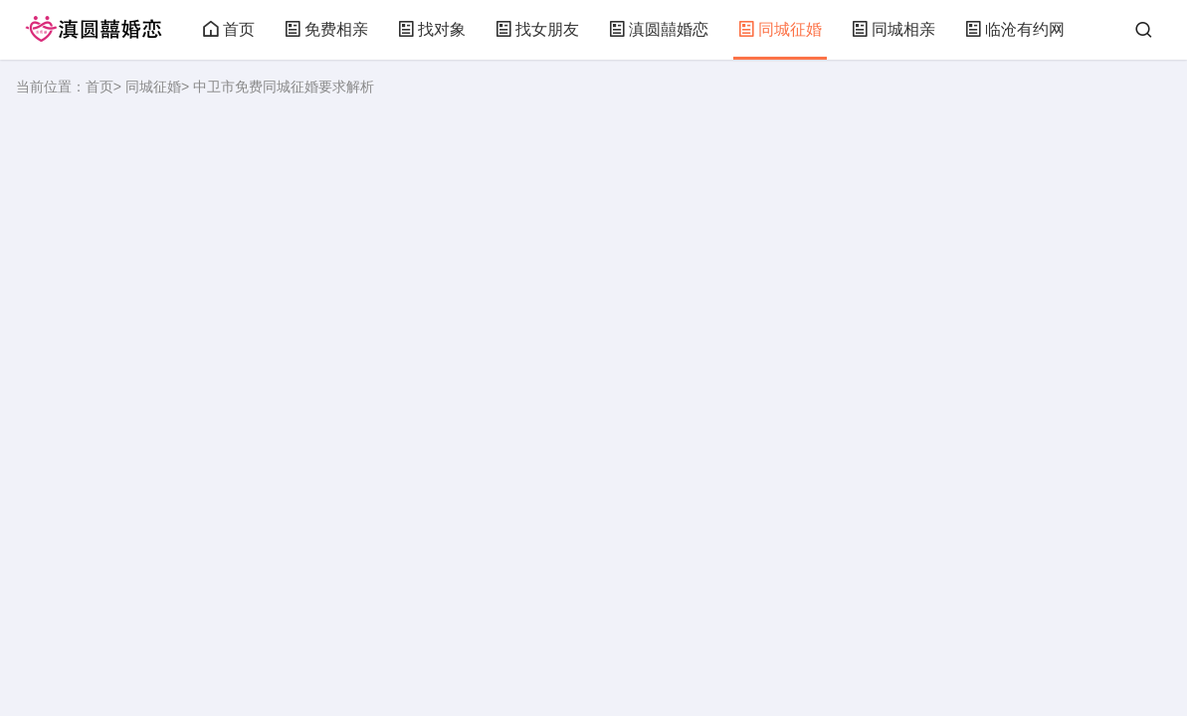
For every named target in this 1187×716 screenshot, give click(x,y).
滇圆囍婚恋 (658, 29)
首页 (229, 29)
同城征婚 (780, 29)
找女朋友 (537, 29)
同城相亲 (893, 29)
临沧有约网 (1015, 29)
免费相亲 (326, 29)
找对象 (432, 29)
